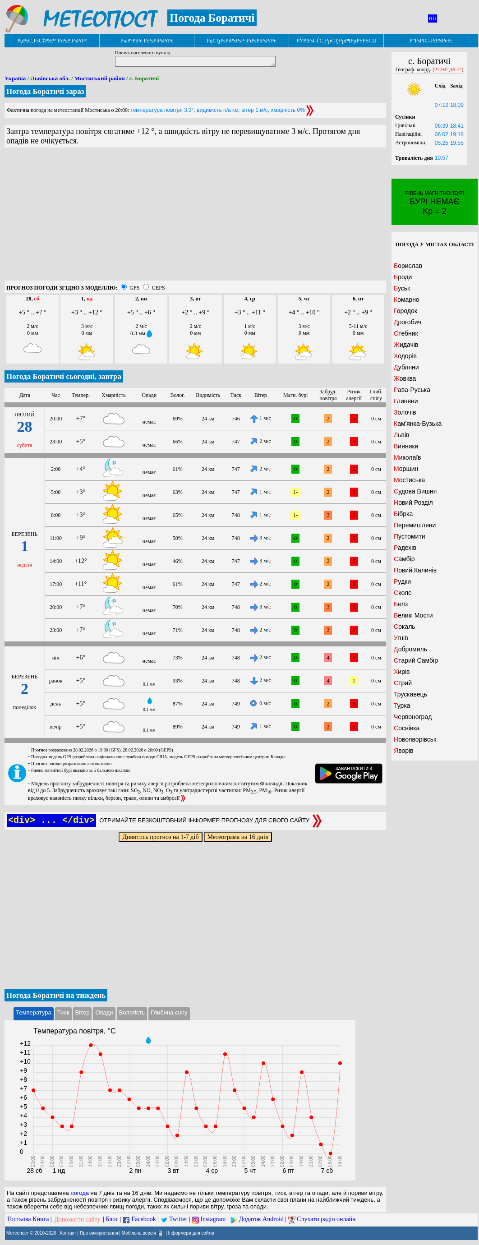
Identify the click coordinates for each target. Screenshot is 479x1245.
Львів (401, 434)
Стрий (403, 683)
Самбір (404, 559)
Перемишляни (415, 525)
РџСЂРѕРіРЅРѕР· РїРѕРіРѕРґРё (241, 40)
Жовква (405, 378)
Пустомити (409, 536)
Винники (406, 446)
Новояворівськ (415, 739)
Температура (33, 1012)
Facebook (143, 1219)
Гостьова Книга (28, 1219)
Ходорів (405, 356)
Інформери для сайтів (191, 1232)
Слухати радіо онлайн (326, 1219)
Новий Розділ (413, 502)
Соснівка (406, 728)
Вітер (82, 1012)
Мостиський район (99, 78)
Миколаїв (407, 457)
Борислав (408, 265)
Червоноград (413, 716)
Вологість (132, 1012)
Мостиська (409, 480)
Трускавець (410, 694)
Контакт (68, 1232)
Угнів (401, 637)
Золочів (405, 412)
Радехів (405, 547)
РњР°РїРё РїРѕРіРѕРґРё (146, 40)
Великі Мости (413, 615)
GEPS (158, 288)
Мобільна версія (139, 1232)
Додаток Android (261, 1219)
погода (79, 1193)
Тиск (63, 1012)
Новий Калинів (415, 570)
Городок (405, 310)
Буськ (402, 288)
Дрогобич (407, 322)
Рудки (402, 581)
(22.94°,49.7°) (448, 69)
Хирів (402, 671)
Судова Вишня (415, 491)
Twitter (178, 1219)
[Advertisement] (195, 217)
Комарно (406, 299)
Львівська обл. (49, 78)
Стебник (406, 333)
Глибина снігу (169, 1012)
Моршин (406, 468)
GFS (134, 288)
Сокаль (404, 626)
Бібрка (403, 513)
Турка (402, 705)
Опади (104, 1012)
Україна (15, 78)
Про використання (99, 1232)
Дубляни (406, 367)
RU (433, 18)
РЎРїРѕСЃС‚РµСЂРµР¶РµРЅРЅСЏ (336, 40)
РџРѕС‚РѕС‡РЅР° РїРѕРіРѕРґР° (52, 40)
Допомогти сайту (77, 1219)
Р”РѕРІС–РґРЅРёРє (430, 40)
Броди (403, 277)
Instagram (213, 1219)
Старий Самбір (416, 660)
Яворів (404, 750)
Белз (401, 604)
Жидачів (406, 344)
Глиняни (406, 401)
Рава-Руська (412, 389)
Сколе (403, 592)
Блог (112, 1219)
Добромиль (410, 649)
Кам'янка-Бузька (418, 423)
